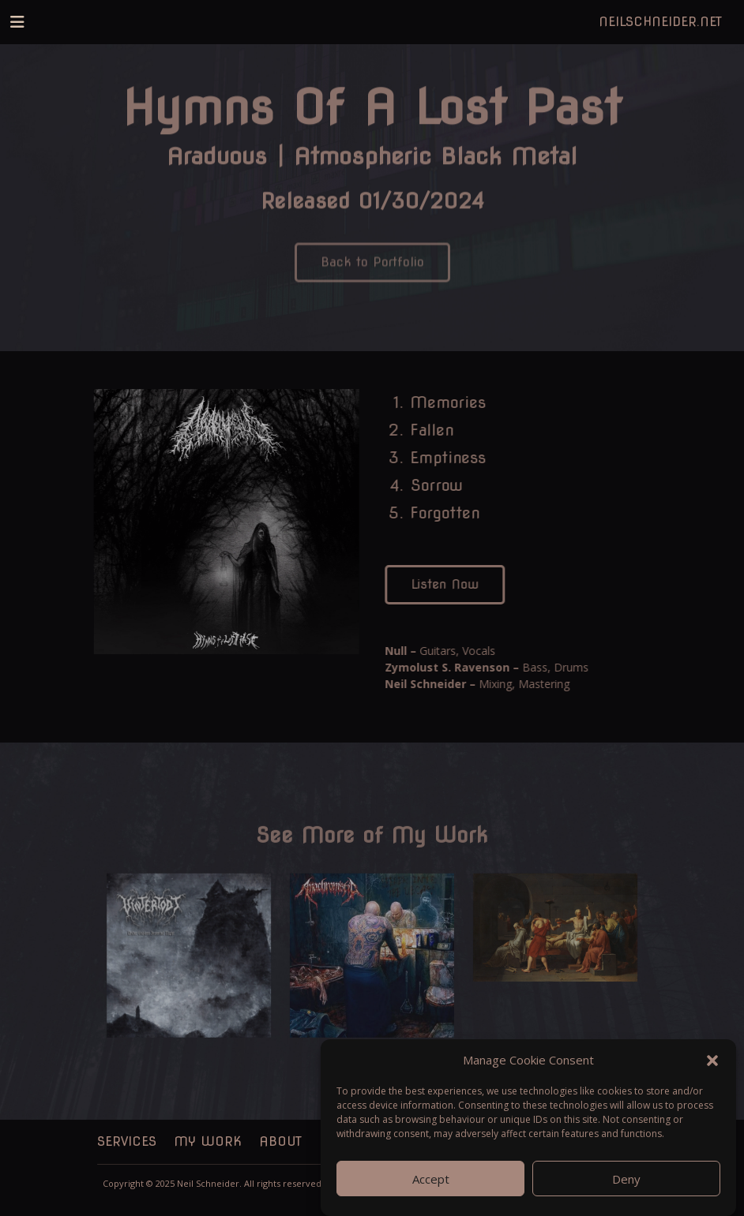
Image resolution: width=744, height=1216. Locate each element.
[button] (712, 1060)
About (280, 1141)
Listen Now (448, 584)
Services (126, 1141)
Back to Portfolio (372, 268)
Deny (626, 1179)
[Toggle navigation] (17, 22)
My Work (208, 1141)
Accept (430, 1179)
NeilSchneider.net (660, 21)
